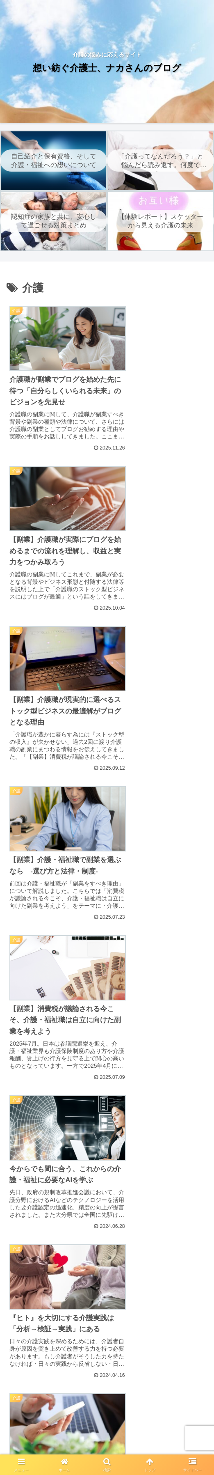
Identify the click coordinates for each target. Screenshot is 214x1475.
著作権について (55, 1448)
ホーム (37, 1416)
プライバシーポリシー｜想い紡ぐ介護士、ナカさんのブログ (107, 1426)
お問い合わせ (159, 1448)
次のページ (107, 1063)
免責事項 (176, 1416)
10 (129, 1095)
